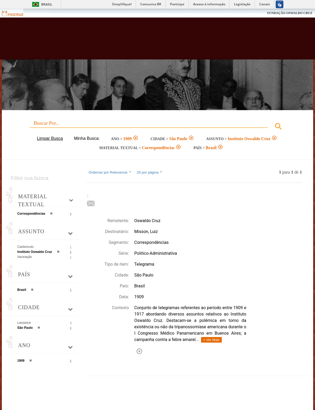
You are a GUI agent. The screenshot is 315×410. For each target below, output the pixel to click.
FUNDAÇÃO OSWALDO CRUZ (289, 13)
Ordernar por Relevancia (110, 172)
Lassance (24, 323)
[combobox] (157, 127)
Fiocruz (16, 13)
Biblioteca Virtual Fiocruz (139, 41)
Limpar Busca (50, 138)
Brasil (46, 4)
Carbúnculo (25, 247)
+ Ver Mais (211, 340)
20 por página (150, 172)
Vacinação (24, 257)
